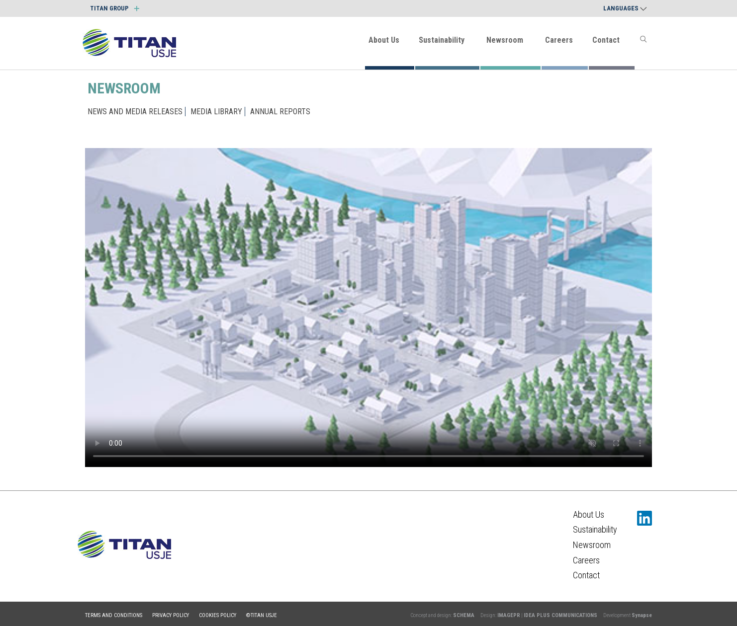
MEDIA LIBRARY (216, 111)
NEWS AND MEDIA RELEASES (135, 111)
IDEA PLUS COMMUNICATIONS (560, 615)
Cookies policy (217, 615)
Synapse (642, 615)
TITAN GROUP (114, 8)
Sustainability (441, 40)
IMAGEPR (508, 615)
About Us (383, 40)
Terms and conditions (113, 615)
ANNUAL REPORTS (280, 111)
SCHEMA (463, 615)
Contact (606, 40)
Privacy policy (170, 615)
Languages (625, 8)
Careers (559, 40)
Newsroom (504, 40)
